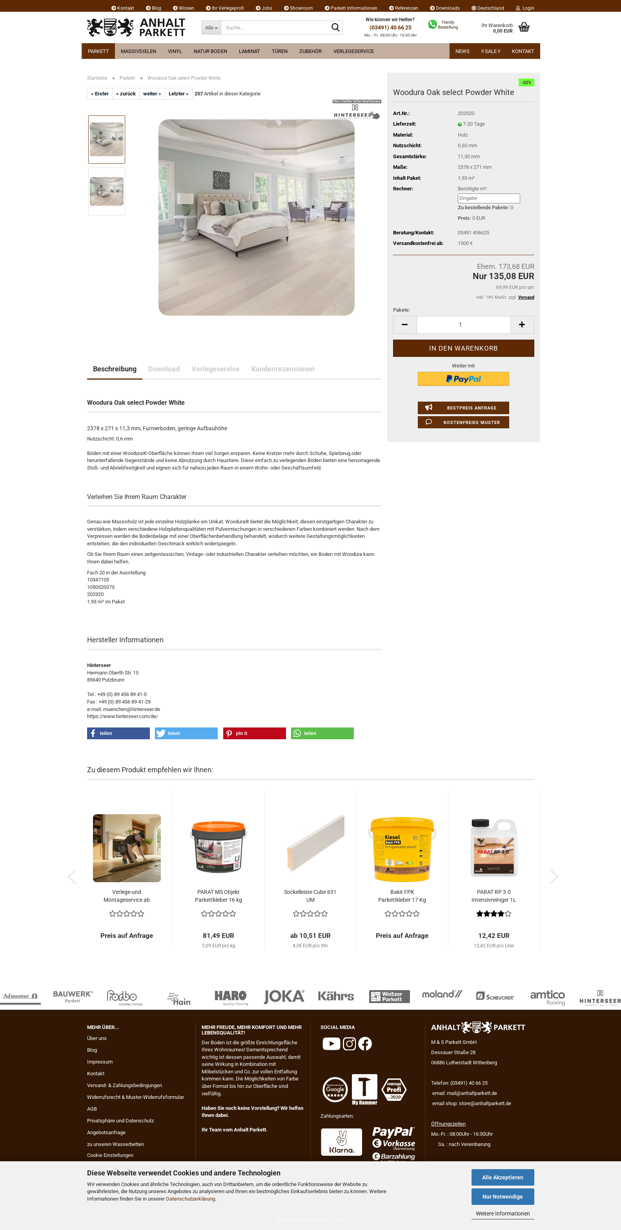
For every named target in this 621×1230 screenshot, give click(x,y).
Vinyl (175, 51)
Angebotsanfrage (106, 1132)
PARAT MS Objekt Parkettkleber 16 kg (218, 896)
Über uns (97, 1038)
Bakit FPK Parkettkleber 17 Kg (402, 896)
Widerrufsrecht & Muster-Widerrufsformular (135, 1097)
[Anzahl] (464, 325)
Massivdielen (138, 51)
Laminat (249, 51)
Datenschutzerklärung (190, 1199)
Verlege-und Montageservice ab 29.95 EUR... (127, 896)
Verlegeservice (353, 51)
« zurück (126, 94)
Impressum (100, 1062)
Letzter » (179, 94)
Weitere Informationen (503, 1213)
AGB (92, 1109)
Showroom (298, 8)
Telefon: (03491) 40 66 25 (459, 1083)
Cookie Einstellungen (110, 1155)
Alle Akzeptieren (502, 1177)
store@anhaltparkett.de (485, 1103)
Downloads (445, 8)
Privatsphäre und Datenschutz (120, 1121)
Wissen (183, 8)
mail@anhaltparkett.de (472, 1093)
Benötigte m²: (473, 189)
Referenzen (403, 8)
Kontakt (122, 8)
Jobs (264, 8)
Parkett (98, 51)
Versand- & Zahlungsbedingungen (124, 1085)
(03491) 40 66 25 (391, 27)
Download (164, 369)
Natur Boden (210, 51)
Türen (280, 51)
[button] (488, 6)
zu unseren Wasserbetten (115, 1144)
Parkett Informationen (351, 8)
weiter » (152, 94)
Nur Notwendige (503, 1196)
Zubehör (310, 51)
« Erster (100, 94)
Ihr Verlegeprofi (225, 8)
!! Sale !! (490, 51)
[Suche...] (211, 27)
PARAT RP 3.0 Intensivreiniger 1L (494, 896)
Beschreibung (115, 369)
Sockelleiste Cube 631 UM (310, 896)
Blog (153, 8)
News (462, 51)
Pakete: (401, 310)
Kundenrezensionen (283, 369)
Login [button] (525, 8)
